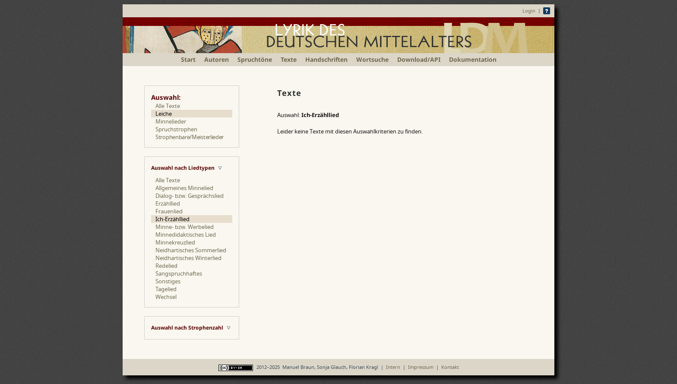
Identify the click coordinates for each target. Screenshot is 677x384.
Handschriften (326, 59)
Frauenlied (169, 211)
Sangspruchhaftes (178, 273)
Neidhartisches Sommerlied (190, 250)
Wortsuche (372, 59)
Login (528, 10)
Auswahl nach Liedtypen (183, 167)
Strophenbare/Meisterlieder (189, 137)
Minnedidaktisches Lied (185, 234)
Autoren (216, 59)
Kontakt (450, 367)
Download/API (418, 59)
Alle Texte (167, 106)
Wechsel (166, 297)
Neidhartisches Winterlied (188, 258)
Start (188, 59)
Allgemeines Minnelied (184, 188)
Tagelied (166, 289)
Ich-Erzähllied (172, 219)
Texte (289, 59)
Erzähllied (167, 203)
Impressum (420, 367)
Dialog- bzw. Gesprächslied (189, 196)
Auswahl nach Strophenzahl (187, 327)
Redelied (166, 266)
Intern (393, 367)
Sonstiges (167, 281)
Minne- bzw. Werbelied (184, 227)
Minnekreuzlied (175, 242)
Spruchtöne (254, 59)
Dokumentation (473, 59)
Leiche (163, 113)
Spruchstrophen (176, 129)
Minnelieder (170, 121)
